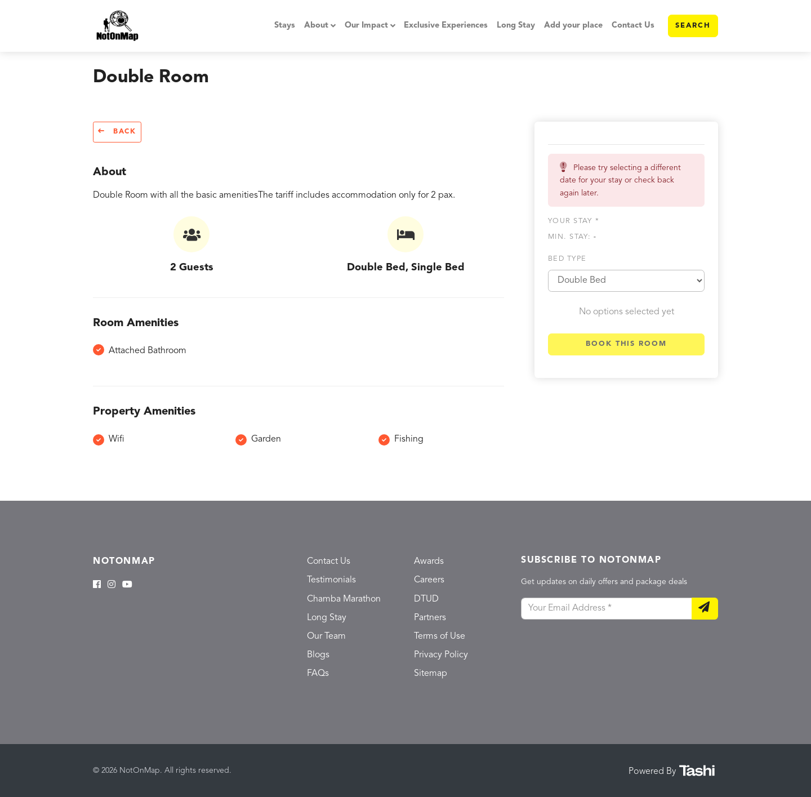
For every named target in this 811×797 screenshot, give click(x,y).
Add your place (573, 25)
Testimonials (331, 580)
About (316, 25)
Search (693, 25)
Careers (429, 580)
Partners (430, 617)
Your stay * (573, 221)
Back (117, 131)
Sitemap (430, 673)
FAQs (318, 673)
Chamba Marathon (344, 599)
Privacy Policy (441, 655)
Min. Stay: (572, 237)
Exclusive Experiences (446, 25)
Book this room (626, 344)
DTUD (426, 599)
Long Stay (516, 25)
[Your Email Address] (606, 609)
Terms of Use (439, 636)
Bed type (567, 258)
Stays (284, 25)
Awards (429, 561)
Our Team (326, 636)
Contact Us (633, 25)
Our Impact (366, 25)
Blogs (318, 655)
